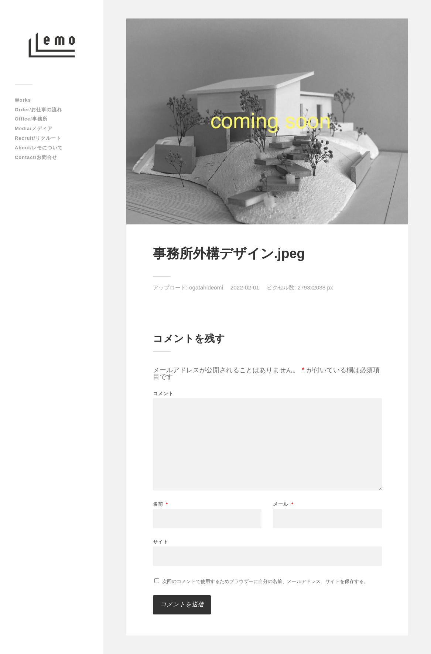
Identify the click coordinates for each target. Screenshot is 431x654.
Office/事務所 (31, 119)
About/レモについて (39, 147)
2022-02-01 (244, 287)
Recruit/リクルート (38, 138)
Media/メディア (33, 128)
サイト (160, 541)
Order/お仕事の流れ (38, 109)
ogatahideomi (206, 287)
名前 (160, 504)
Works (23, 100)
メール (283, 504)
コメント (163, 393)
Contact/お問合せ (36, 157)
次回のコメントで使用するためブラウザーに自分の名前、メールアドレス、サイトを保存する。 (265, 581)
